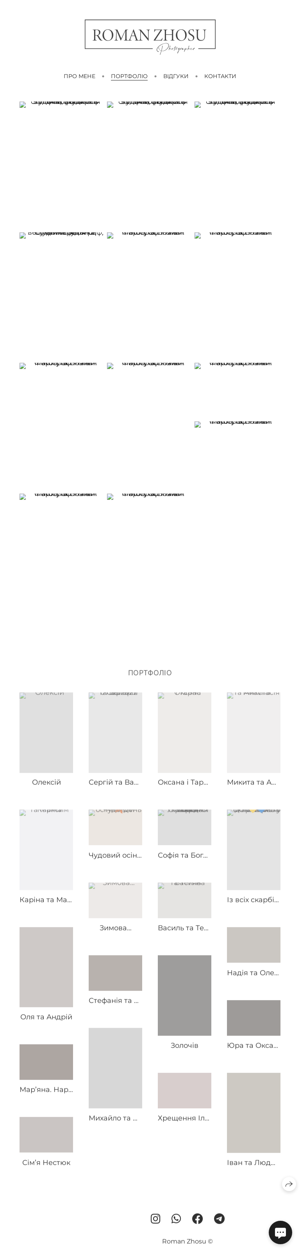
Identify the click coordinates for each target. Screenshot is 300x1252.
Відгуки (176, 76)
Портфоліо (129, 76)
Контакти (220, 76)
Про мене (79, 76)
